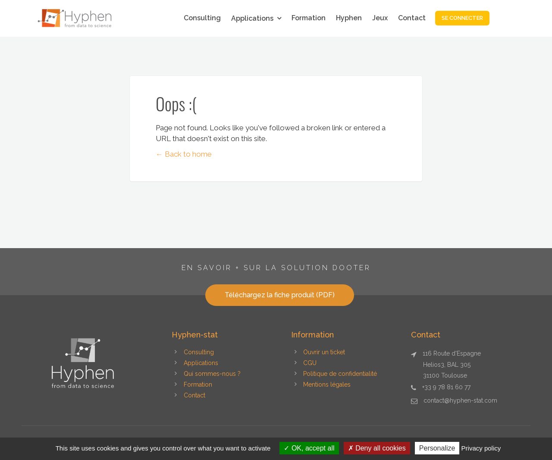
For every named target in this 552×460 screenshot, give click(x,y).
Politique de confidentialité (340, 373)
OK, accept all (309, 448)
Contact (412, 18)
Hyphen (349, 18)
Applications (252, 18)
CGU (310, 362)
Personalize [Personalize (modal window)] (437, 448)
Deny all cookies (377, 448)
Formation (309, 18)
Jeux (380, 18)
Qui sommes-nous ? (212, 373)
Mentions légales (327, 384)
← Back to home (184, 154)
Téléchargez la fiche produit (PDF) (280, 295)
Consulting (202, 18)
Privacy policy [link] (481, 448)
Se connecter (462, 18)
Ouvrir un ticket (324, 352)
